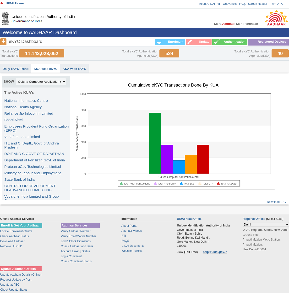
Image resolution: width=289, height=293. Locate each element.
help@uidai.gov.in (215, 252)
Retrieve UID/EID (11, 246)
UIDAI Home (15, 3)
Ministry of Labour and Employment (32, 173)
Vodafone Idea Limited (22, 137)
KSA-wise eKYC (74, 69)
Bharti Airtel (13, 120)
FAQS (125, 240)
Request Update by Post (15, 279)
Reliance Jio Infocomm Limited (28, 113)
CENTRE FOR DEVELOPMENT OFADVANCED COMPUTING (30, 188)
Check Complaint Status (76, 261)
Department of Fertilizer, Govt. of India (34, 160)
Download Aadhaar (12, 241)
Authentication (234, 41)
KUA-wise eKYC (45, 69)
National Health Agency (23, 107)
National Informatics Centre (26, 100)
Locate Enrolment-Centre (16, 231)
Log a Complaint (71, 256)
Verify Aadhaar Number (75, 231)
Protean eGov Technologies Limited (32, 166)
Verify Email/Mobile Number (78, 236)
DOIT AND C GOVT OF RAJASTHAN (34, 154)
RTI (219, 3)
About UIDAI (207, 3)
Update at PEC (9, 284)
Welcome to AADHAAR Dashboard (40, 32)
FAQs (242, 3)
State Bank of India (19, 179)
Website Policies (131, 250)
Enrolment (175, 41)
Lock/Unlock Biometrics (76, 241)
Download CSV (276, 202)
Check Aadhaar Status (14, 236)
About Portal (129, 225)
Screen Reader (257, 3)
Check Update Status (13, 289)
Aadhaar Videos (131, 230)
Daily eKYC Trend (15, 69)
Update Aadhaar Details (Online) (21, 274)
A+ (274, 3)
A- (282, 3)
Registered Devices (272, 41)
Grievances (230, 3)
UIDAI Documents (132, 245)
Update (204, 41)
